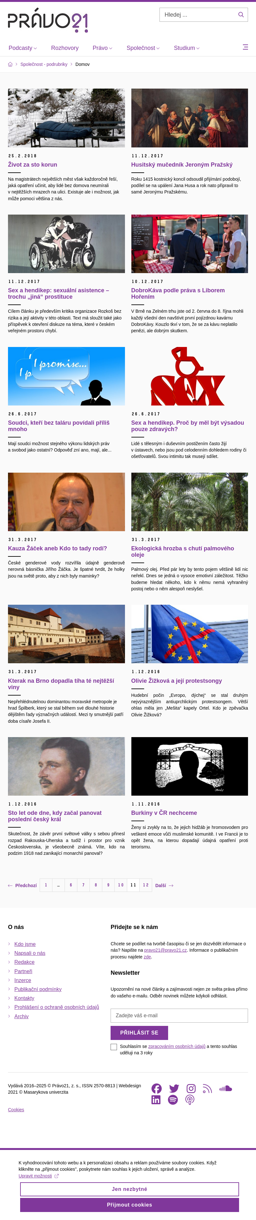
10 (121, 885)
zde (147, 956)
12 (146, 885)
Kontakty (24, 998)
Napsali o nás (29, 953)
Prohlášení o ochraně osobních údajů (56, 1007)
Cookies (16, 1109)
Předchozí (22, 885)
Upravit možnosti (39, 1175)
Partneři (23, 971)
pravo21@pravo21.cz (165, 950)
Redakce (24, 962)
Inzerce (22, 980)
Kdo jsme (25, 944)
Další (164, 885)
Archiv (21, 1016)
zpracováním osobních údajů (177, 1046)
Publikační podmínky (38, 989)
